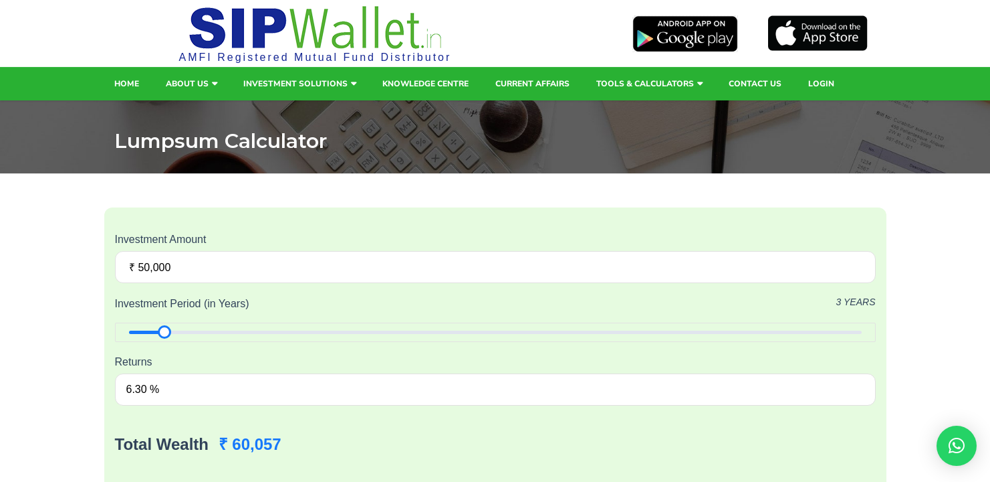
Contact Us (755, 83)
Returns (133, 362)
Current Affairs (532, 83)
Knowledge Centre (425, 83)
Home (126, 83)
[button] (957, 446)
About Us (187, 83)
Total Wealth (162, 444)
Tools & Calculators (645, 83)
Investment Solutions (295, 83)
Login (821, 83)
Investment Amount (161, 239)
